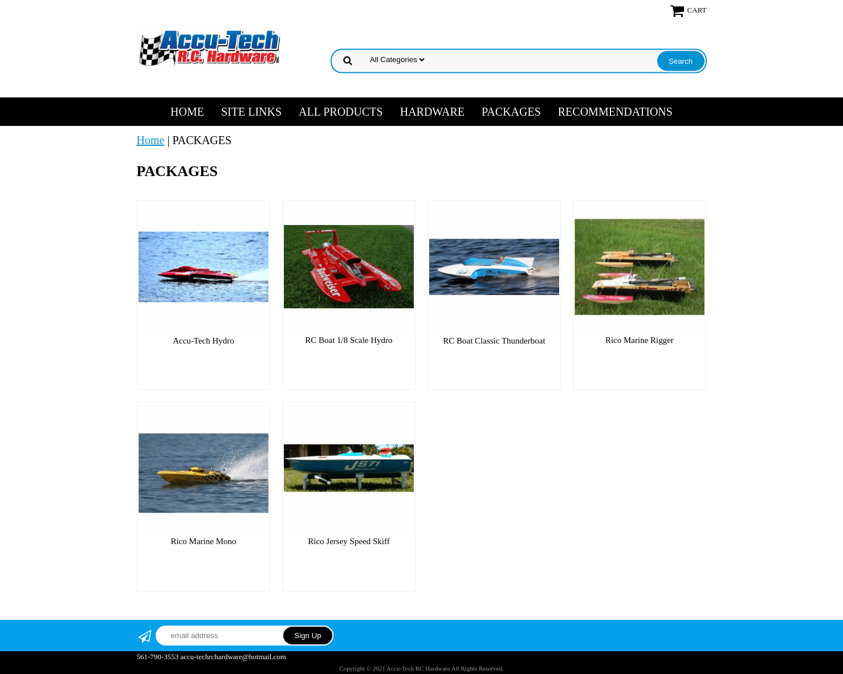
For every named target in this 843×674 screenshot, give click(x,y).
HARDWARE (432, 111)
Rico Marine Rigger (639, 340)
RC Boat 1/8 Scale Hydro (348, 340)
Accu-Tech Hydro (203, 340)
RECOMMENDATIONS (615, 111)
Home (187, 111)
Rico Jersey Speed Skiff (348, 541)
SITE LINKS (251, 111)
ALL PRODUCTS (341, 111)
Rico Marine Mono (203, 541)
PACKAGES (511, 111)
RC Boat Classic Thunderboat (494, 340)
